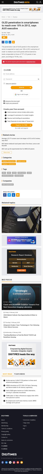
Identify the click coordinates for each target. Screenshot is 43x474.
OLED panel (21, 173)
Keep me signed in (11, 83)
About (3, 420)
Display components (9, 161)
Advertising (4, 423)
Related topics (8, 203)
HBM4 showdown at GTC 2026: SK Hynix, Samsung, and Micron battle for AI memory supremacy (21, 386)
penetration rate (8, 175)
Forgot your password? (11, 103)
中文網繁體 (4, 446)
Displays (15, 17)
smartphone (19, 175)
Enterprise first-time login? (12, 101)
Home (3, 17)
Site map (3, 443)
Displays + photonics (9, 164)
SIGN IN (25, 87)
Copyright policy (5, 434)
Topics (25, 426)
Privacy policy (5, 431)
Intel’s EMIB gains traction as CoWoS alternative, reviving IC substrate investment (20, 391)
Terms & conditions (6, 428)
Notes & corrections (7, 440)
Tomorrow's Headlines (29, 420)
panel (29, 173)
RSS (24, 428)
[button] (21, 94)
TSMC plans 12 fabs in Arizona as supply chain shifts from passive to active (22, 396)
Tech (9, 17)
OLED (14, 173)
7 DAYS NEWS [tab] (19, 374)
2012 (4, 173)
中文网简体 (4, 449)
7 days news (26, 423)
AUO (9, 173)
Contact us (4, 437)
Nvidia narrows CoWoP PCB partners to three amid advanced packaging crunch (21, 381)
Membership (4, 426)
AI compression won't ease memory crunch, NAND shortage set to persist (21, 402)
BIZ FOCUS (7, 280)
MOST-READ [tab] (7, 374)
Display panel (21, 161)
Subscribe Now (30, 62)
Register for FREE (23, 125)
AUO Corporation (8, 184)
